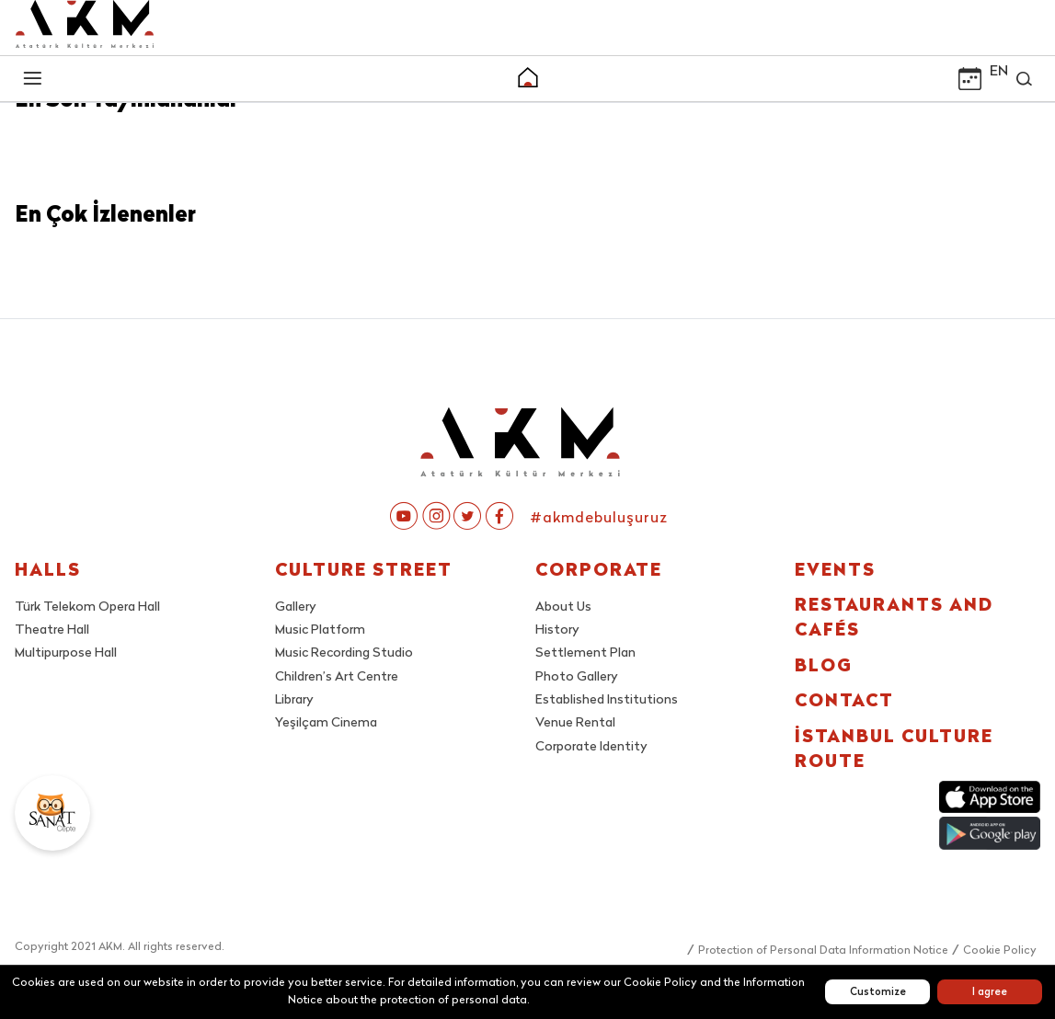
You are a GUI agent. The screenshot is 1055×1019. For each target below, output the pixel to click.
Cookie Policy (1000, 950)
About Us (563, 607)
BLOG (824, 667)
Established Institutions (606, 700)
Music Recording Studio (344, 653)
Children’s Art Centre (336, 677)
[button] (527, 80)
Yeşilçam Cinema (326, 723)
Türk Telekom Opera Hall (87, 607)
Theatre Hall (52, 630)
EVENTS (835, 571)
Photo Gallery (576, 677)
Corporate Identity (591, 747)
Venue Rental (575, 723)
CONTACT (844, 702)
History (557, 630)
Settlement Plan (585, 653)
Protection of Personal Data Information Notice (823, 950)
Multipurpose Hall (66, 653)
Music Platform (320, 630)
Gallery (295, 607)
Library (294, 700)
